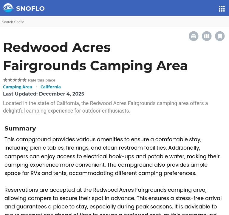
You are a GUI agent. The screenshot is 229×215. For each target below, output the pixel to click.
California (51, 87)
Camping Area (17, 87)
